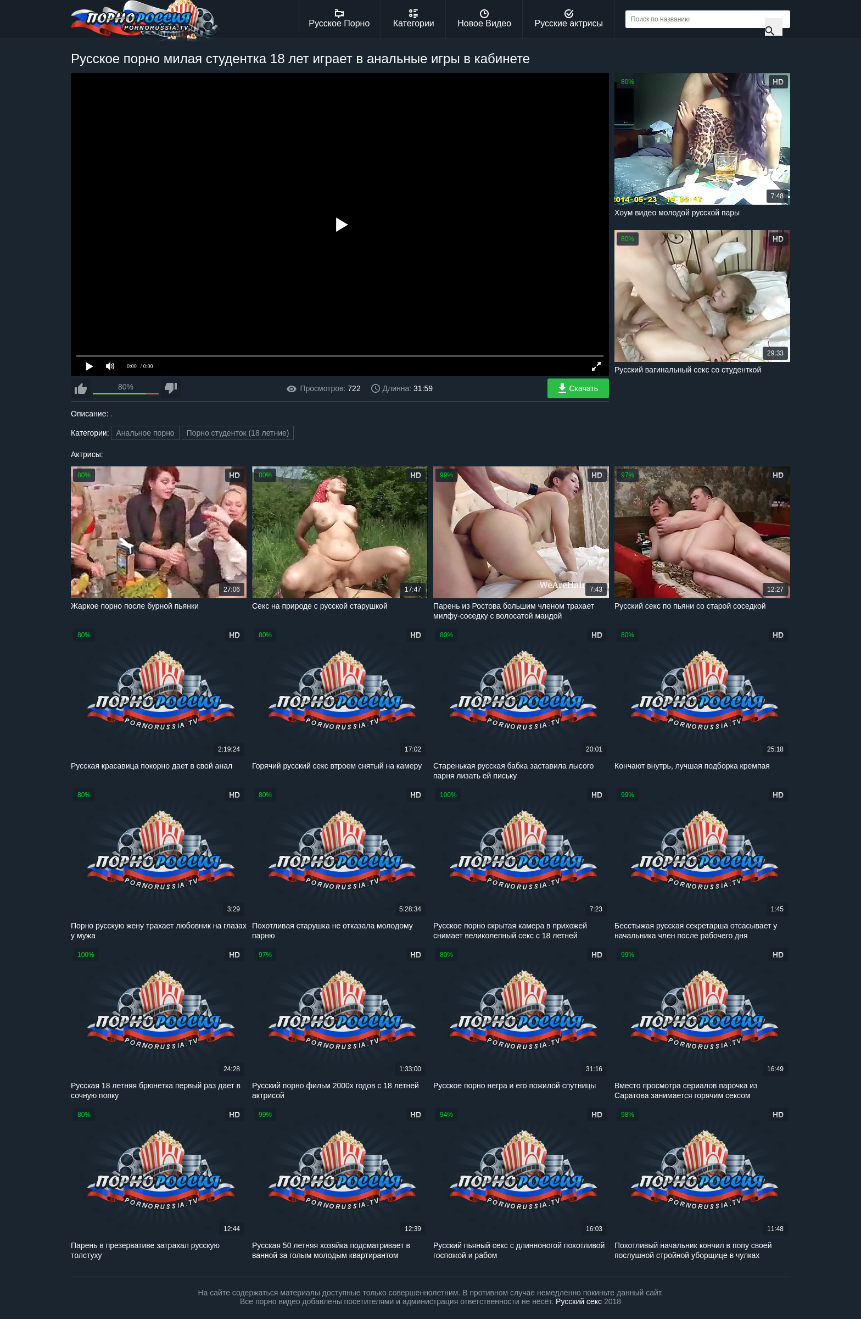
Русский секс (579, 1301)
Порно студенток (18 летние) (238, 432)
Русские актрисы (568, 18)
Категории (413, 18)
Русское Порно (339, 18)
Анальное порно (145, 432)
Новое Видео (484, 18)
